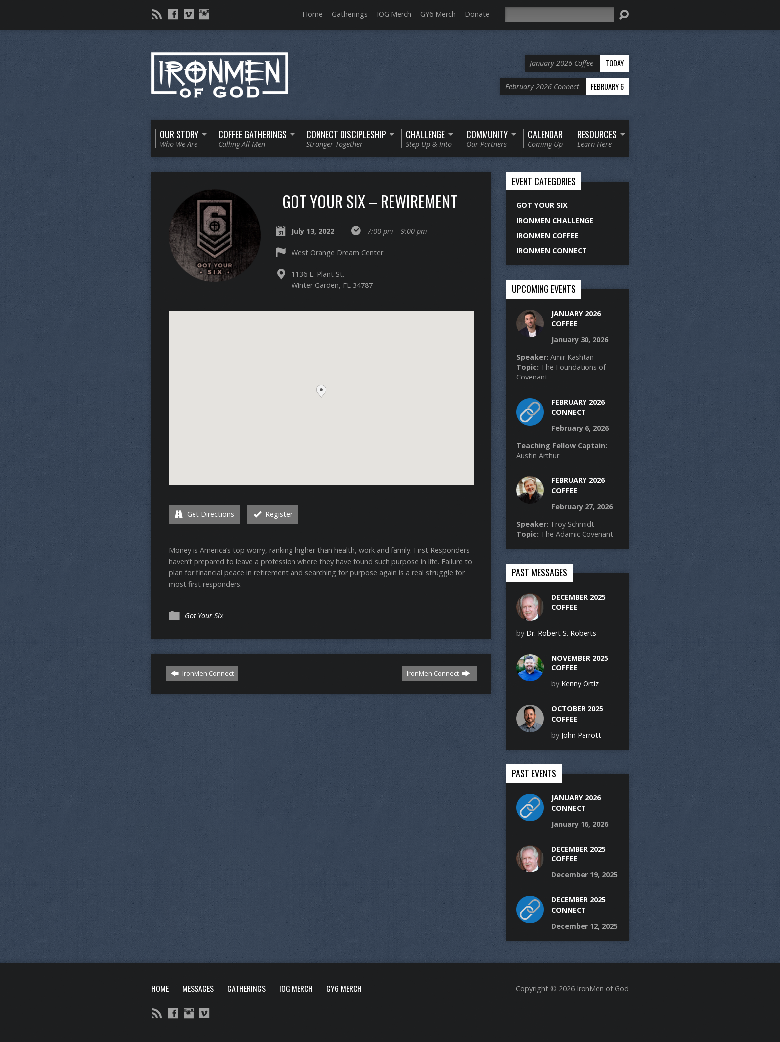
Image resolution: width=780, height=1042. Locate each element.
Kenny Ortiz (580, 683)
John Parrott (581, 735)
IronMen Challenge (554, 220)
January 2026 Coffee (576, 318)
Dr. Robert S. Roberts (561, 633)
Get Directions (204, 514)
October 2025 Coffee (577, 713)
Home (312, 14)
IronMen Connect (202, 673)
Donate (477, 14)
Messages (198, 988)
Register (273, 514)
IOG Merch (394, 14)
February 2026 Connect (578, 407)
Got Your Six (204, 615)
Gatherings (350, 14)
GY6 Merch (438, 14)
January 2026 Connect (576, 802)
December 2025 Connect (578, 904)
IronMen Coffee (547, 235)
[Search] (559, 14)
